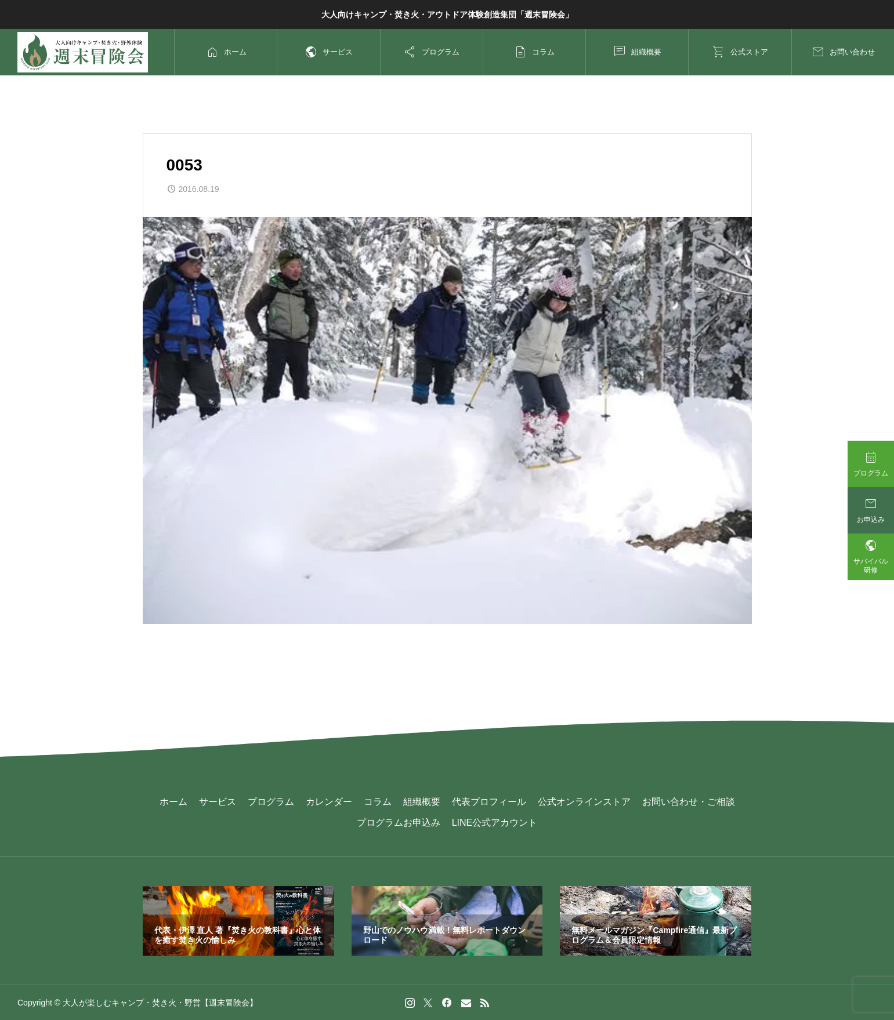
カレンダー (329, 802)
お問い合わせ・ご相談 (688, 802)
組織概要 (421, 802)
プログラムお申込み (398, 822)
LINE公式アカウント (495, 822)
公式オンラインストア (584, 802)
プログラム (271, 802)
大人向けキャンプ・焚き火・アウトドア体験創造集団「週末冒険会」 (447, 14)
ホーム (173, 802)
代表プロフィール (489, 802)
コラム (378, 802)
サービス (217, 802)
